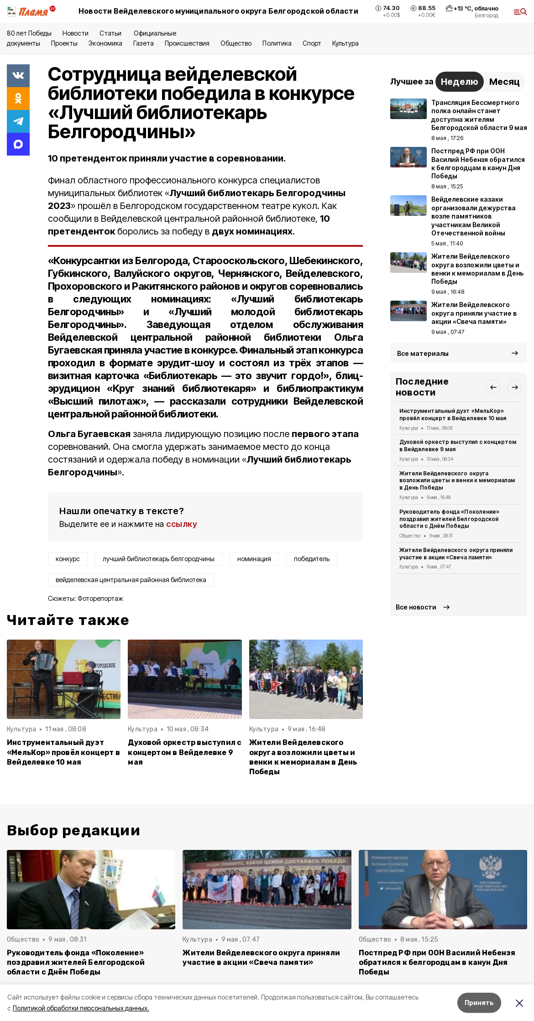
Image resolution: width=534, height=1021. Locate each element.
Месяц (504, 81)
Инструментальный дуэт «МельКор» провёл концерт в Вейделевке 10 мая (63, 752)
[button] (493, 387)
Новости (75, 33)
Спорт (312, 43)
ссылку (181, 524)
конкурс (68, 559)
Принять (479, 1002)
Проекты (64, 43)
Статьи (111, 33)
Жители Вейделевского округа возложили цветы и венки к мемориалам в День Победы (303, 757)
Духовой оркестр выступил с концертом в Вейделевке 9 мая (184, 752)
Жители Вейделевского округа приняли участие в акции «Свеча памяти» (456, 554)
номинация (254, 559)
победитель (312, 559)
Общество (235, 43)
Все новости (416, 607)
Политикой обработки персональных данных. (81, 1008)
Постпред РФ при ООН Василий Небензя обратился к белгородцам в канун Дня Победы (437, 962)
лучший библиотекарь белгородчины (159, 559)
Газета (143, 43)
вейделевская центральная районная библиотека (131, 579)
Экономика (105, 43)
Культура (345, 43)
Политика (276, 43)
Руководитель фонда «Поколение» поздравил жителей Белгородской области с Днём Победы (449, 519)
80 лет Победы (29, 33)
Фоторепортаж (100, 598)
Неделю (459, 81)
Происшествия (187, 43)
